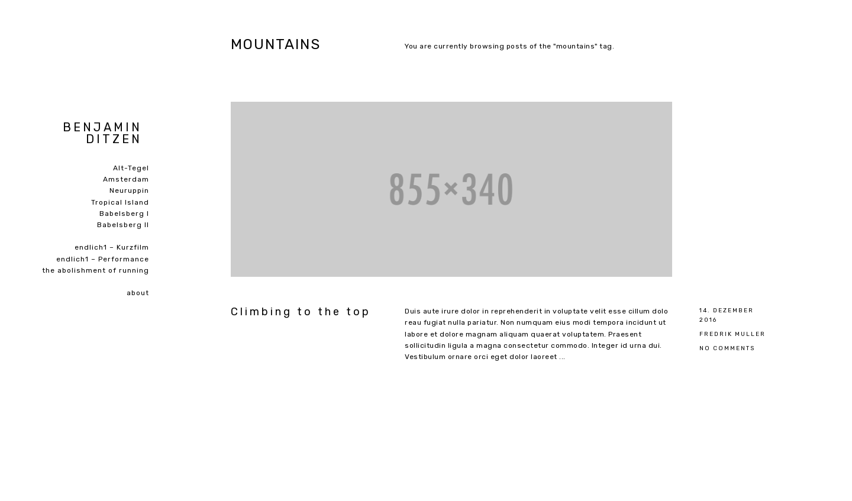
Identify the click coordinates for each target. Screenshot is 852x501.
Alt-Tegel (131, 168)
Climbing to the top (301, 311)
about (138, 293)
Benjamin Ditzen (102, 133)
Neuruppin (129, 190)
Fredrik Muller (732, 334)
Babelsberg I (124, 213)
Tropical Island (120, 202)
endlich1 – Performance (102, 259)
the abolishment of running (95, 270)
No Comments (727, 348)
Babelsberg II (123, 225)
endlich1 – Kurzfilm (112, 247)
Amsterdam (126, 179)
